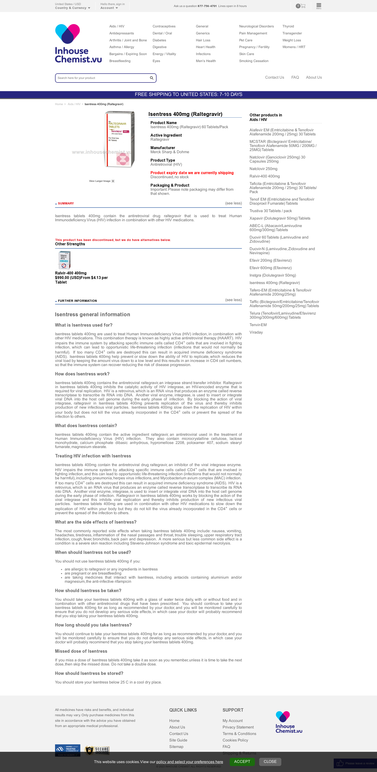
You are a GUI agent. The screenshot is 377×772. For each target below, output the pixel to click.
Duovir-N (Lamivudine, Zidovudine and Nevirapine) (282, 251)
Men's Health (206, 61)
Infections (203, 54)
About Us (314, 77)
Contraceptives (164, 26)
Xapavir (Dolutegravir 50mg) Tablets (280, 218)
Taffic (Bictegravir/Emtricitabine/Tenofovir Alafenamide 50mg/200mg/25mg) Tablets (284, 304)
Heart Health (205, 47)
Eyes (156, 61)
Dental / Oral (162, 33)
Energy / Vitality (164, 54)
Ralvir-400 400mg (71, 273)
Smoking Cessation (254, 61)
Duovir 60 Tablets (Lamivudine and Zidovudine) (279, 239)
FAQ (295, 77)
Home (174, 721)
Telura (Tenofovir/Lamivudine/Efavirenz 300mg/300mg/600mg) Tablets (283, 315)
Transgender (292, 33)
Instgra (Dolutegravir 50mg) (273, 275)
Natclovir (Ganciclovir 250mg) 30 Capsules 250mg (277, 159)
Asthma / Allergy (121, 47)
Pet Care (245, 40)
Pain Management (253, 33)
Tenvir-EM (258, 325)
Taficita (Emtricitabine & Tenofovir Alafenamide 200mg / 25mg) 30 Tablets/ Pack (283, 188)
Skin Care (246, 54)
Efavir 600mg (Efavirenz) (271, 268)
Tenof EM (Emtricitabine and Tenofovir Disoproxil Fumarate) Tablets (282, 201)
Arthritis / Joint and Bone (128, 40)
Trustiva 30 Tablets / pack (271, 211)
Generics (203, 33)
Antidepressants (121, 33)
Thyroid (288, 26)
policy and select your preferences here (189, 762)
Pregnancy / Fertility (254, 47)
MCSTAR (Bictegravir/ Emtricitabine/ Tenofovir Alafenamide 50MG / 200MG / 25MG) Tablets (283, 146)
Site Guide (178, 740)
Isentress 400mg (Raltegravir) (275, 283)
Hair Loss (203, 40)
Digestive (160, 47)
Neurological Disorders (256, 26)
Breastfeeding (120, 61)
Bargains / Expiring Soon (128, 54)
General (202, 26)
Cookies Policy (235, 740)
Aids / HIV (116, 26)
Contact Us (274, 77)
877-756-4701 (207, 6)
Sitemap (176, 747)
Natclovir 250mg (263, 169)
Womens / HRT (294, 47)
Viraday (256, 332)
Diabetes (159, 40)
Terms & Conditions (239, 734)
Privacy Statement (238, 727)
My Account (233, 721)
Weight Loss (292, 40)
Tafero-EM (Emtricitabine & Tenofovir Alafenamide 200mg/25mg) (280, 292)
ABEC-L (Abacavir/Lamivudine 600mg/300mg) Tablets (276, 228)
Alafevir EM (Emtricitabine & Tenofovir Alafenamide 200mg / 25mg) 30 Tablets (283, 132)
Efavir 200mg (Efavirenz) (271, 260)
